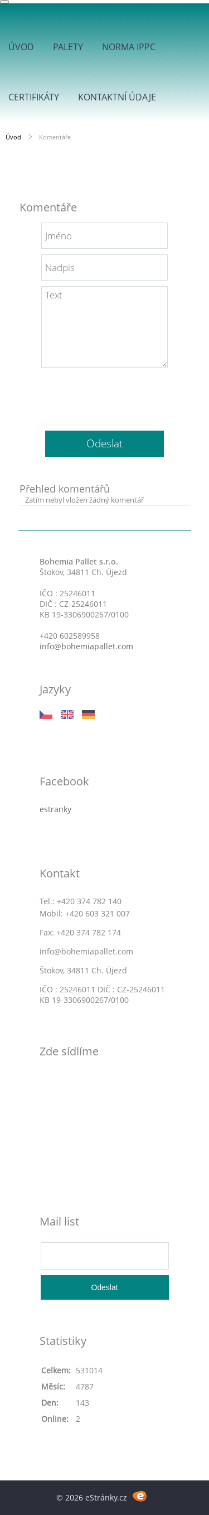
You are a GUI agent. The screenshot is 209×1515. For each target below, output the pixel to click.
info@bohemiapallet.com (86, 646)
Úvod (21, 47)
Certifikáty (33, 97)
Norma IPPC (128, 47)
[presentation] (104, 395)
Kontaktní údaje (117, 97)
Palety (68, 47)
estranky (55, 809)
